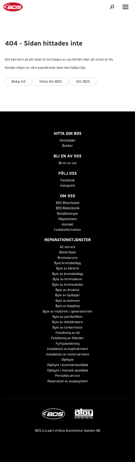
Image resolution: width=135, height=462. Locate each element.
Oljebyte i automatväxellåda (67, 365)
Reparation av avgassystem (67, 381)
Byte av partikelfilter (67, 317)
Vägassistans (67, 219)
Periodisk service (67, 376)
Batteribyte (67, 252)
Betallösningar (67, 214)
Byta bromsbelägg (67, 263)
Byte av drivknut (67, 290)
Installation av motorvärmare (67, 354)
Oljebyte (67, 360)
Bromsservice (68, 258)
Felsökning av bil (68, 333)
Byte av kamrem (68, 301)
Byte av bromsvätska (67, 285)
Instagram (67, 185)
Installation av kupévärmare (67, 349)
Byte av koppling (68, 306)
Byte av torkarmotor (67, 327)
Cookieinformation (67, 230)
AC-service (67, 247)
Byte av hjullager (67, 295)
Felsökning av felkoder (67, 338)
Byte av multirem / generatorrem (67, 311)
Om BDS (83, 81)
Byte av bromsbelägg (67, 274)
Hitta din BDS (51, 81)
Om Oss (67, 195)
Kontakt (67, 224)
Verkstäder (67, 140)
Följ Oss (67, 173)
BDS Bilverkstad (67, 203)
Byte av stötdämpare (67, 322)
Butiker (67, 146)
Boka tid (18, 81)
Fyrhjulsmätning (67, 343)
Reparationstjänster (67, 239)
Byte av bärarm (67, 268)
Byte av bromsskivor (67, 279)
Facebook (67, 180)
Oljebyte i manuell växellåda (67, 370)
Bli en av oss (67, 156)
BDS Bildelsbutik (67, 208)
